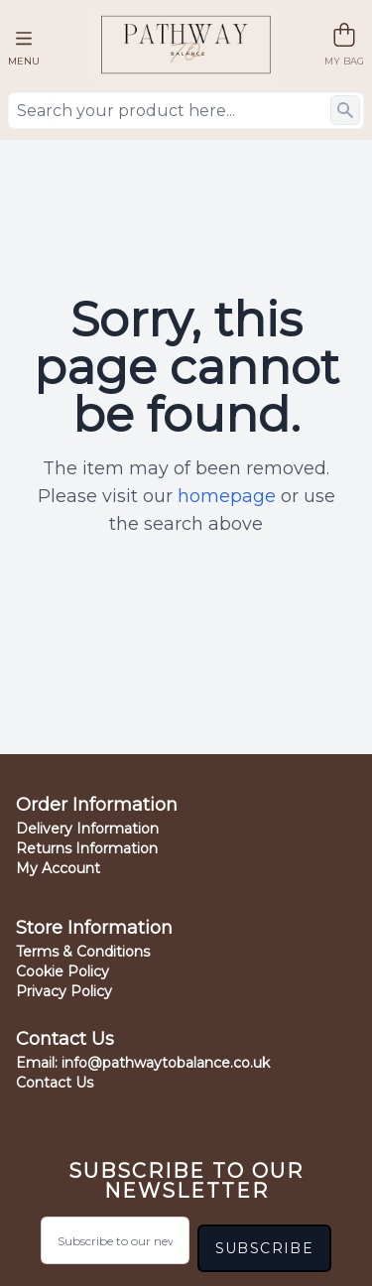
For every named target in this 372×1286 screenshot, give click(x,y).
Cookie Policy (62, 971)
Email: (143, 1063)
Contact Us (54, 1083)
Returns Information (87, 848)
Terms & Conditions (83, 952)
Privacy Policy (64, 991)
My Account (58, 868)
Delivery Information (87, 828)
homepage (227, 496)
